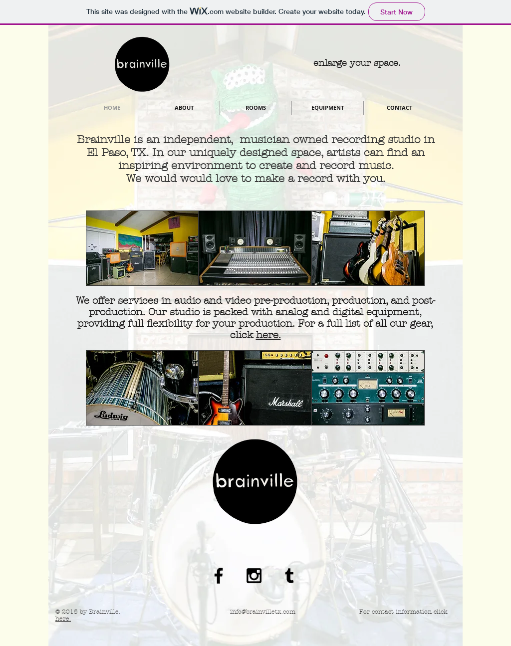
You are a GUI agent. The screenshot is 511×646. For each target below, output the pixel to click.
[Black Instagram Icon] (254, 575)
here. (268, 335)
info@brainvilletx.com (262, 611)
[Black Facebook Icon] (218, 575)
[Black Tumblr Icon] (289, 575)
